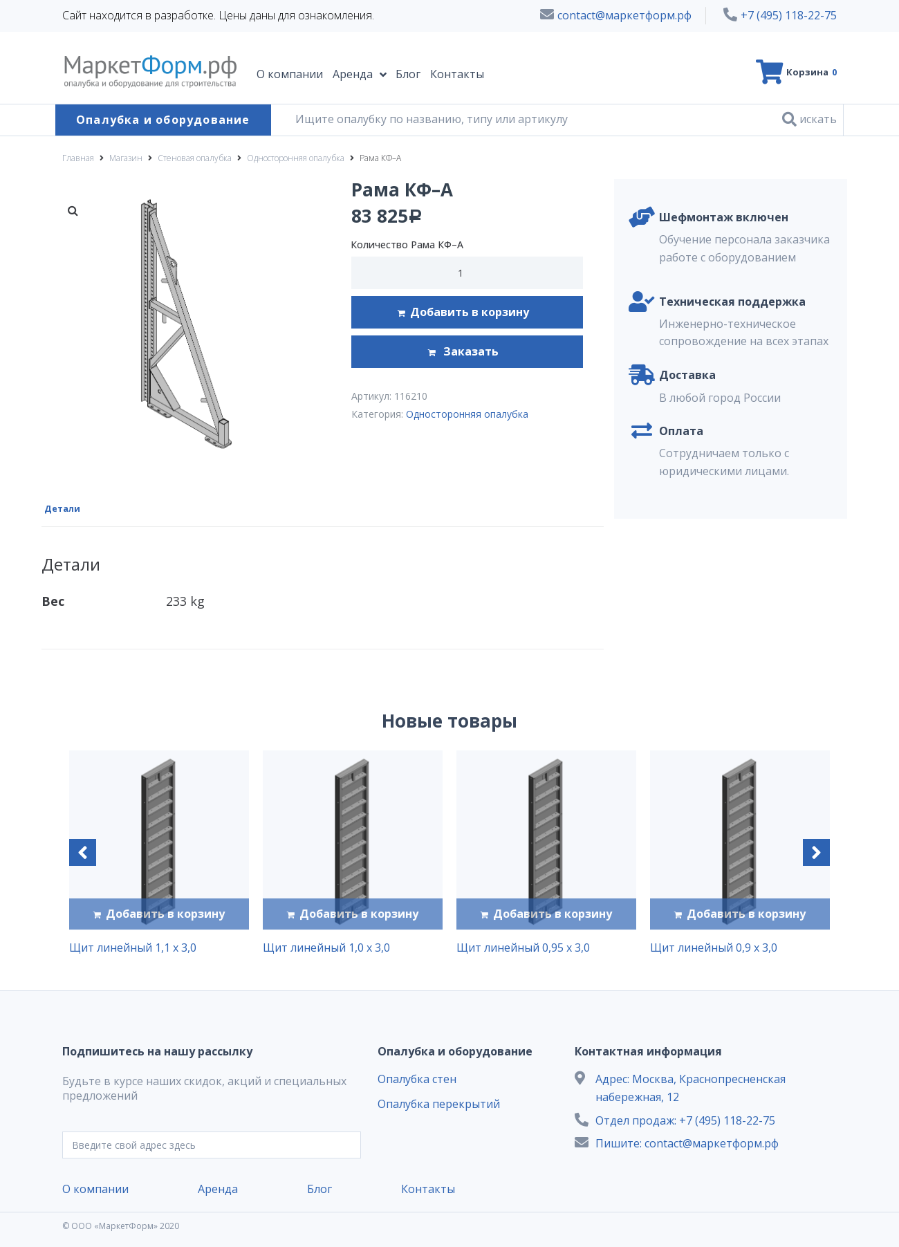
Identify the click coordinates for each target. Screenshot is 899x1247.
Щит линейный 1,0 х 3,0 (326, 946)
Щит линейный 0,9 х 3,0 (713, 946)
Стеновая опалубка (195, 158)
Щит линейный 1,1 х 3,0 (132, 946)
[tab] (67, 507)
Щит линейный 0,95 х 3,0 (523, 946)
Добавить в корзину (469, 312)
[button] (82, 851)
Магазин (125, 158)
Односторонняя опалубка (295, 158)
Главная (78, 158)
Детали (64, 507)
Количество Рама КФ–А (407, 244)
